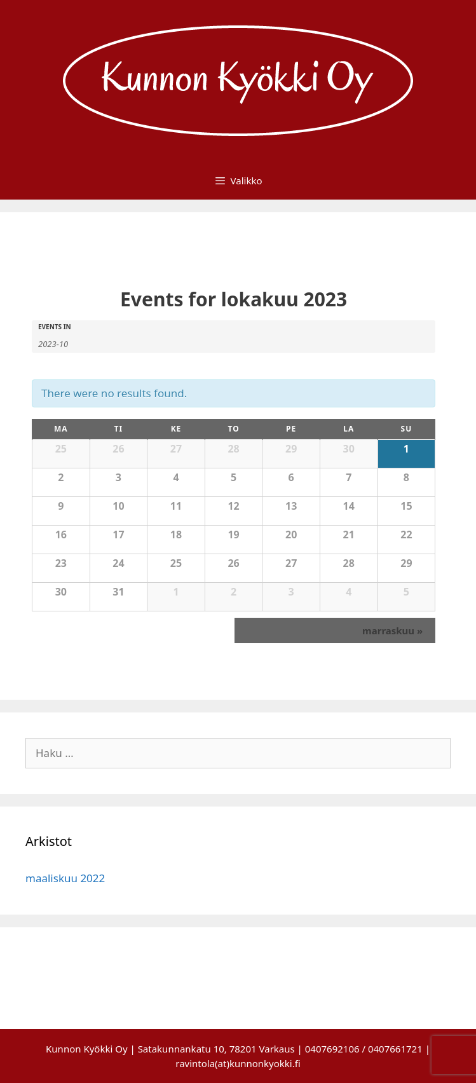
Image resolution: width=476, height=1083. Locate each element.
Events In (54, 327)
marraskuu (392, 630)
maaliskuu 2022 (65, 878)
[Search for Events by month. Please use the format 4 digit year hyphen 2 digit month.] (70, 343)
